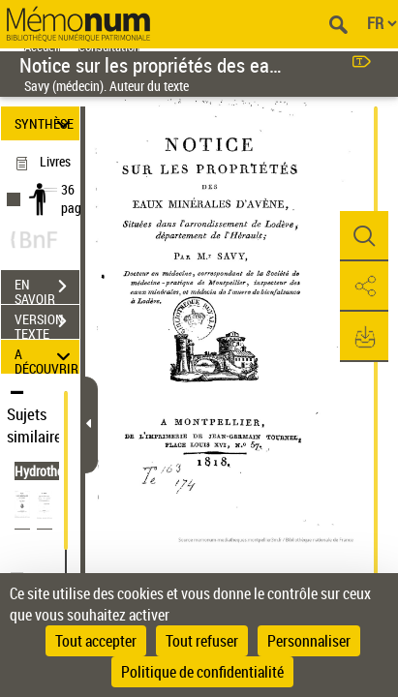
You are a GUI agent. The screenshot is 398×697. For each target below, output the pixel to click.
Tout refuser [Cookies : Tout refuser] (202, 641)
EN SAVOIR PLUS (47, 288)
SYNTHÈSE (45, 123)
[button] (364, 236)
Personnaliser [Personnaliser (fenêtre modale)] (309, 641)
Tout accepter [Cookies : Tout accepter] (96, 641)
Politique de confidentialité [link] (202, 671)
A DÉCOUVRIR (46, 357)
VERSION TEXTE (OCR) (47, 323)
